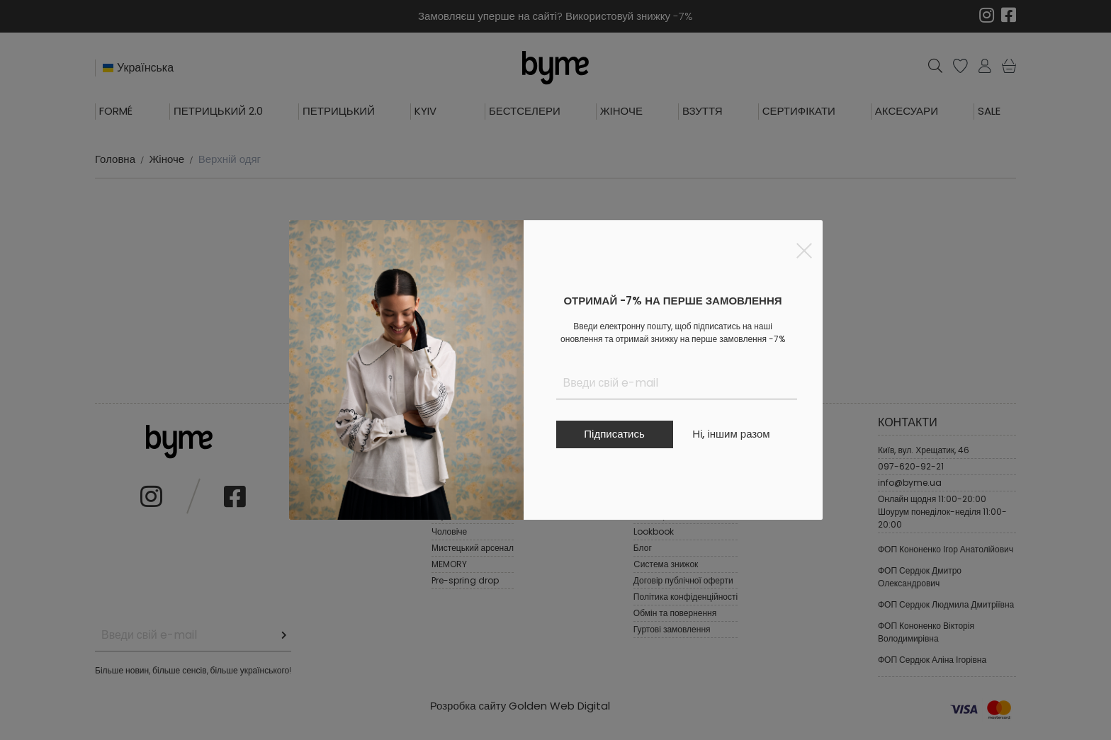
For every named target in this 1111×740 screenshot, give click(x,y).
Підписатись (614, 433)
